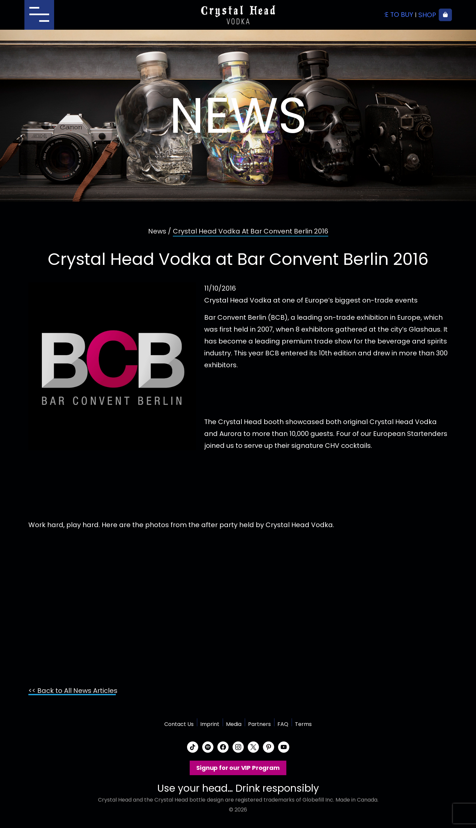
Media (233, 724)
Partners (259, 724)
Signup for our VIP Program (237, 768)
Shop (427, 15)
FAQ (282, 724)
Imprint (209, 724)
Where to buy (389, 15)
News (157, 231)
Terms (303, 724)
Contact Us (179, 724)
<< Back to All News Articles (72, 690)
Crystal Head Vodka (238, 14)
